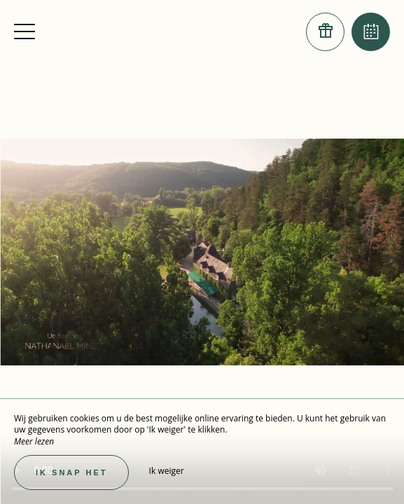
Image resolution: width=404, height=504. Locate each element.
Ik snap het (71, 472)
